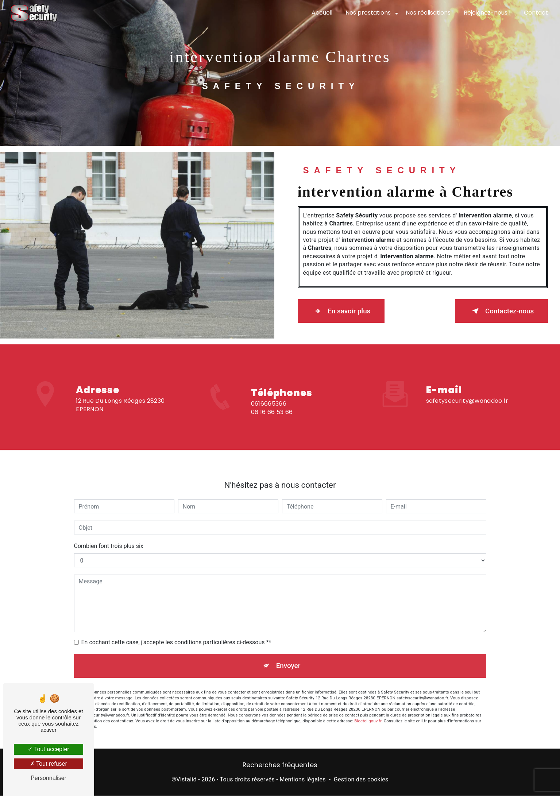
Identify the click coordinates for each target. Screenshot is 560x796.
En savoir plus (342, 311)
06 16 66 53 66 (272, 418)
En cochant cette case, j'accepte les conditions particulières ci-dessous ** (176, 635)
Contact (536, 12)
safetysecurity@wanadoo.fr (467, 394)
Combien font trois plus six (108, 539)
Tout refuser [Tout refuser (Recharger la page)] (48, 764)
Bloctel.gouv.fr (367, 714)
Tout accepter (48, 749)
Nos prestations (367, 12)
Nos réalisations (427, 12)
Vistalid (186, 780)
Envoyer (288, 659)
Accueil (321, 12)
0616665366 (268, 410)
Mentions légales (302, 780)
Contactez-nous (500, 311)
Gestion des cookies (361, 780)
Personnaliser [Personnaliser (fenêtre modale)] (48, 778)
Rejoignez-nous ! (486, 12)
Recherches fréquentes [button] (280, 765)
